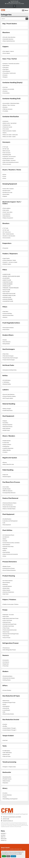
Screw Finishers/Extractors (9, 570)
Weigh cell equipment (8, 217)
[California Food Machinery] (14, 811)
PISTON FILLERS (6, 285)
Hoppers (5, 196)
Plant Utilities (7, 530)
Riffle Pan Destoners (7, 490)
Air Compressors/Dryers (8, 535)
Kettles (5, 375)
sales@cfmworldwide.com (15, 2)
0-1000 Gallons (6, 750)
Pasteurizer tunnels (7, 127)
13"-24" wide (6, 148)
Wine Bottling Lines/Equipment (10, 798)
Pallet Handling (7, 470)
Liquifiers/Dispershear (8, 448)
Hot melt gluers (6, 71)
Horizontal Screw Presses (9, 568)
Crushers (5, 793)
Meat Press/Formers (7, 426)
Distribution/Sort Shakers (9, 678)
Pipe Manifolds (6, 552)
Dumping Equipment (9, 184)
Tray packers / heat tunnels (9, 73)
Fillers (4, 270)
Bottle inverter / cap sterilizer (9, 123)
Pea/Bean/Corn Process (11, 482)
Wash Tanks (5, 594)
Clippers (5, 420)
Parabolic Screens (7, 778)
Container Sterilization (10, 116)
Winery (4, 788)
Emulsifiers (5, 422)
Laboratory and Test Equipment (10, 520)
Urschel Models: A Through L (9, 728)
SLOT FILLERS (6, 291)
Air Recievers (6, 537)
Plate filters (5, 311)
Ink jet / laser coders (7, 212)
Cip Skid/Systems (7, 519)
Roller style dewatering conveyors (11, 162)
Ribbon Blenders (7, 450)
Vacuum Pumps (6, 637)
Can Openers (6, 662)
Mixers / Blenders (8, 436)
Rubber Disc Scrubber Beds (9, 506)
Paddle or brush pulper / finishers (10, 604)
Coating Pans (6, 446)
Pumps (4, 610)
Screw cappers (6, 53)
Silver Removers (6, 341)
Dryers (4, 174)
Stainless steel (6, 754)
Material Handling (8, 404)
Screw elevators (6, 237)
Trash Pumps (6, 635)
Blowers (5, 462)
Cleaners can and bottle (8, 89)
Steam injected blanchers (9, 41)
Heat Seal (5, 740)
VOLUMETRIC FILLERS (8, 301)
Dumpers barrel (6, 190)
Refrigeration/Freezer (10, 643)
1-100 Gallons (6, 382)
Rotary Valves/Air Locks (8, 464)
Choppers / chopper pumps (9, 766)
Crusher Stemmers (7, 795)
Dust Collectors (6, 544)
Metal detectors (6, 216)
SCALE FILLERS (6, 289)
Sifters (4, 685)
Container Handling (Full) (11, 98)
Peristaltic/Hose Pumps (8, 626)
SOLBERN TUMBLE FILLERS (9, 295)
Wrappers (5, 77)
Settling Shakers (7, 680)
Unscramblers (6, 93)
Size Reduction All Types (11, 696)
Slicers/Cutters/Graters (8, 714)
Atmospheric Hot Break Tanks (9, 370)
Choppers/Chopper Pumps (9, 702)
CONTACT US (3, 840)
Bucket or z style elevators (9, 235)
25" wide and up (7, 232)
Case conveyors (6, 152)
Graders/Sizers (7, 335)
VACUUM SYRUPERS (7, 299)
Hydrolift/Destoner (7, 586)
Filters (4, 307)
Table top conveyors (7, 109)
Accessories (6, 660)
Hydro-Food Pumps (7, 620)
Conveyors (6, 142)
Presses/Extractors (9, 562)
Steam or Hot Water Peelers (9, 508)
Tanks (4, 746)
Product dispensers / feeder (9, 260)
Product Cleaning (8, 576)
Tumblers (5, 452)
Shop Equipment (7, 524)
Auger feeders (6, 258)
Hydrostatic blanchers (8, 39)
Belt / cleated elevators (8, 234)
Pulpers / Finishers (9, 599)
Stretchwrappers (7, 476)
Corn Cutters (6, 486)
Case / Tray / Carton (9, 59)
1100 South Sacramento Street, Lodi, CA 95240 (15, 3)
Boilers (4, 538)
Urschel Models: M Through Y (9, 730)
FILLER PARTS (6, 278)
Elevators (5, 91)
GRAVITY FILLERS (7, 280)
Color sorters (6, 210)
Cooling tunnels (6, 125)
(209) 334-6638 (15, 1)
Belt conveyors (6, 150)
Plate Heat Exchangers (8, 355)
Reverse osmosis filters (8, 315)
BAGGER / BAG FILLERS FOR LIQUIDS (11, 276)
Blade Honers (6, 700)
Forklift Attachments (7, 410)
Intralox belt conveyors (8, 158)
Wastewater (6, 772)
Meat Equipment (8, 416)
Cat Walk (5, 540)
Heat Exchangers (8, 349)
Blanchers (6, 32)
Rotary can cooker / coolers (9, 136)
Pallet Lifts (5, 474)
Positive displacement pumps (10, 629)
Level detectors (6, 214)
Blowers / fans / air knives (9, 105)
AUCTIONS (3, 835)
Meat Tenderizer (6, 428)
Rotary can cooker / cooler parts (10, 134)
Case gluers (6, 67)
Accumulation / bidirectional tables (11, 103)
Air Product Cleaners (8, 580)
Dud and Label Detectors (8, 394)
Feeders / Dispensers (10, 253)
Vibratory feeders (7, 264)
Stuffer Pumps (6, 430)
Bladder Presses (6, 566)
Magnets (5, 548)
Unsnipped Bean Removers (9, 492)
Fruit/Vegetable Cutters (11, 323)
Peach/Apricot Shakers (8, 327)
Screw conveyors (7, 164)
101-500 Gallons (6, 380)
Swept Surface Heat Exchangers (10, 357)
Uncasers (5, 75)
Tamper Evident (8, 735)
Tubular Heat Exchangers (9, 359)
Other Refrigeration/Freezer (9, 649)
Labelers (5, 390)
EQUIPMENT (3, 833)
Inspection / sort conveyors (9, 156)
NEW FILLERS (3, 838)
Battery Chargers (7, 408)
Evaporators (6, 243)
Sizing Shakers (6, 343)
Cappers (5, 46)
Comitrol (5, 724)
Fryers (4, 176)
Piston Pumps (6, 628)
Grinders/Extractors (7, 424)
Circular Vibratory (7, 690)
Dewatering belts (7, 154)
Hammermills (6, 708)
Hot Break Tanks (8, 365)
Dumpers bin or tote (7, 192)
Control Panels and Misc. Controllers (11, 542)
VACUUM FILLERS (7, 297)
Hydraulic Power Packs (8, 546)
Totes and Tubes (6, 756)
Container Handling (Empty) (12, 82)
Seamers (5, 655)
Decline (8, 856)
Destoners (5, 584)
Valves (4, 556)
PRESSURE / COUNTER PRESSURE (11, 287)
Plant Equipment (8, 514)
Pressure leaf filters (7, 313)
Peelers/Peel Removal (10, 498)
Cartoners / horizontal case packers (11, 63)
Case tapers (6, 69)
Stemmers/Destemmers (8, 592)
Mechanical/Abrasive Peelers (9, 503)
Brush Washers (6, 582)
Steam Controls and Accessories (10, 554)
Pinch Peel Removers (8, 504)
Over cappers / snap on (8, 51)
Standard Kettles (7, 384)
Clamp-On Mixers (7, 444)
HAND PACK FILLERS (7, 282)
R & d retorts (6, 129)
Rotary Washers (6, 590)
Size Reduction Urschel (10, 719)
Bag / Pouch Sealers (9, 23)
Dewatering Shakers (7, 676)
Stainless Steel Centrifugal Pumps (11, 633)
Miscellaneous (6, 647)
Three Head (5, 665)
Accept (4, 856)
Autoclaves (5, 121)
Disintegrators (6, 706)
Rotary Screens (6, 780)
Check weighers (6, 208)
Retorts (4, 132)
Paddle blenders (7, 440)
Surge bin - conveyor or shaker (10, 262)
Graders (5, 339)
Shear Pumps (6, 631)
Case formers (6, 65)
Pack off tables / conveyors (9, 160)
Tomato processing (9, 762)
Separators (5, 782)
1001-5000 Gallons (7, 752)
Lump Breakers (6, 710)
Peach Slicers (6, 329)
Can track (5, 87)
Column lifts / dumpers (8, 188)
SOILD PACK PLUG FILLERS (9, 293)
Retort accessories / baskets (9, 130)
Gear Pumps (6, 616)
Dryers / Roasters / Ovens (11, 170)
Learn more (13, 856)
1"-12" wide (5, 146)
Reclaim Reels (6, 588)
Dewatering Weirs (7, 777)
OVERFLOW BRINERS (7, 284)
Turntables (5, 111)
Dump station (6, 194)
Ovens (4, 178)
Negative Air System (9, 458)
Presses (5, 796)
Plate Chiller (6, 354)
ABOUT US (3, 836)
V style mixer (6, 442)
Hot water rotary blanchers (9, 37)
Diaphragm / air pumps (8, 614)
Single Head (6, 664)
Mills (4, 712)
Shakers (5, 671)
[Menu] (23, 10)
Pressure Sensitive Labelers (9, 396)
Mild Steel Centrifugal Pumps (9, 624)
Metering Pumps (7, 622)
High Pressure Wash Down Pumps (10, 618)
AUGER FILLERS (6, 274)
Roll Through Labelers (8, 398)
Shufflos (5, 726)
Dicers (4, 704)
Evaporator (5, 248)
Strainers (5, 317)
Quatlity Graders (7, 488)
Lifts (4, 522)
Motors (4, 550)
